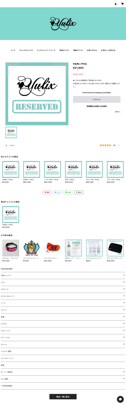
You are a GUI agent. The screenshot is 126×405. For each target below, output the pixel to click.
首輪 (2, 317)
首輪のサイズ (78, 50)
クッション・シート (7, 358)
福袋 (2, 365)
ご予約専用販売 (6, 386)
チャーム (4, 344)
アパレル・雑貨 (6, 351)
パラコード (4, 289)
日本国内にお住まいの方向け (97, 106)
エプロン (4, 324)
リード (3, 303)
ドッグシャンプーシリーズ (46, 50)
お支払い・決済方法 (108, 50)
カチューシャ (5, 331)
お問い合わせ (92, 50)
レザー (3, 282)
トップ (13, 50)
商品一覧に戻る (63, 397)
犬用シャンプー (6, 275)
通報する (118, 112)
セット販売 (4, 379)
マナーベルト (5, 338)
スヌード (4, 310)
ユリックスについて (26, 50)
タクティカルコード (7, 296)
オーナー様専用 (6, 372)
